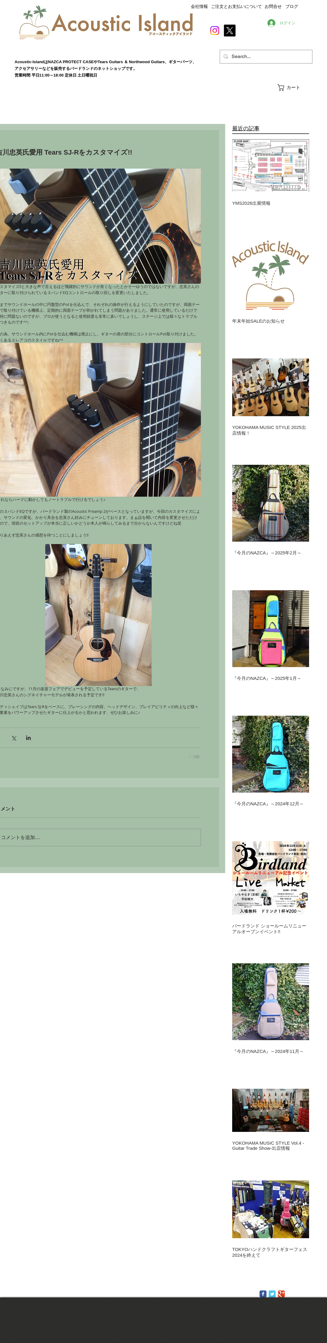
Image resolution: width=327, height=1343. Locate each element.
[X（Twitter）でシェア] (13, 738)
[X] (230, 30)
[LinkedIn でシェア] (28, 738)
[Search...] (265, 56)
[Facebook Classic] (263, 1293)
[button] (294, 87)
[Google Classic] (281, 1293)
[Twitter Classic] (272, 1293)
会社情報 (199, 6)
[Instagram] (215, 30)
